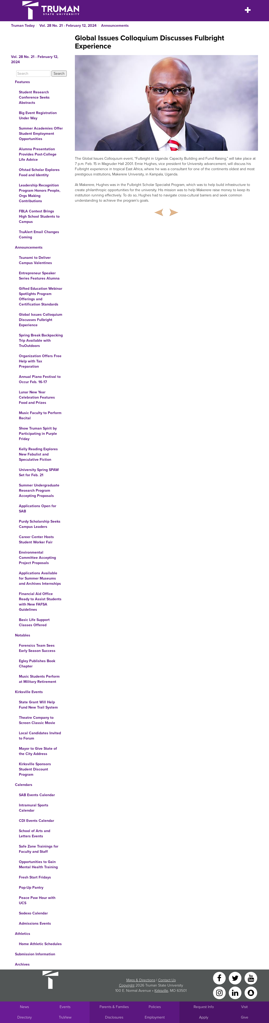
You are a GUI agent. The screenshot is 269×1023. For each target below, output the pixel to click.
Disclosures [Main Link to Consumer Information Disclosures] (114, 1017)
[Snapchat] (251, 992)
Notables (22, 635)
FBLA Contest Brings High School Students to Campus (39, 216)
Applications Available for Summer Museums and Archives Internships (40, 578)
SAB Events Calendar (37, 795)
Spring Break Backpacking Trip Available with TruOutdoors (41, 340)
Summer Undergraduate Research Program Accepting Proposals (39, 490)
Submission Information (35, 954)
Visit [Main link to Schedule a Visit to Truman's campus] (244, 1007)
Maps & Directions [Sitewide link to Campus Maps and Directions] (140, 980)
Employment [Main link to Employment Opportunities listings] (155, 1017)
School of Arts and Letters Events (34, 833)
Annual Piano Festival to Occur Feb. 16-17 (40, 379)
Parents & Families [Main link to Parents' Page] (114, 1007)
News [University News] (24, 1007)
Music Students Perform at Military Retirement (39, 679)
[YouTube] (251, 978)
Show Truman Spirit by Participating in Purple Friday (38, 433)
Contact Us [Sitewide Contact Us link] (167, 980)
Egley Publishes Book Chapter (37, 663)
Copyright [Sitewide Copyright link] (126, 985)
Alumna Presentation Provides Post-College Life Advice (37, 154)
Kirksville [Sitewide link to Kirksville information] (161, 990)
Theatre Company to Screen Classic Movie (37, 720)
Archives (22, 964)
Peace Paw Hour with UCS (37, 900)
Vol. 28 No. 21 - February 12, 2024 (67, 25)
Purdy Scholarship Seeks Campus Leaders (39, 524)
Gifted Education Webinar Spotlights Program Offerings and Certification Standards (40, 296)
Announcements (115, 25)
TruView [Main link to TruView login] (65, 1017)
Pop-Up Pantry (31, 887)
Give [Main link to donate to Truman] (244, 1017)
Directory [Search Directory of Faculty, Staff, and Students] (24, 1017)
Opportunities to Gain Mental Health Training (38, 864)
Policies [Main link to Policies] (155, 1007)
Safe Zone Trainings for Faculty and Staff (38, 849)
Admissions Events (35, 923)
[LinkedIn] (236, 992)
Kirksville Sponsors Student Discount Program (35, 769)
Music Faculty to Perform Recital (40, 415)
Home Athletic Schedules (40, 944)
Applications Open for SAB (37, 508)
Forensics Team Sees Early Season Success (37, 648)
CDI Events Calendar (36, 820)
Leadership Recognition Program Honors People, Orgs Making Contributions (39, 193)
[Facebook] (220, 978)
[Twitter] (236, 978)
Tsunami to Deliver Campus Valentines (35, 260)
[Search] (33, 73)
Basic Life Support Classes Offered (34, 622)
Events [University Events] (65, 1007)
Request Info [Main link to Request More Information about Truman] (204, 1007)
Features (22, 82)
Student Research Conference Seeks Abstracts (34, 97)
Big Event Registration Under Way (38, 115)
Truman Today (23, 25)
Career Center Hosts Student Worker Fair (36, 539)
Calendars (23, 785)
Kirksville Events (29, 692)
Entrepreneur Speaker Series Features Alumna (39, 276)
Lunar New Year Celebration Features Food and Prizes (37, 397)
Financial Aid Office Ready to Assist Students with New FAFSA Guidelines (40, 602)
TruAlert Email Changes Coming (39, 234)
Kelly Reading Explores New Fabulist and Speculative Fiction (38, 454)
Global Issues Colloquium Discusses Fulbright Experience (40, 319)
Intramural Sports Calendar (33, 808)
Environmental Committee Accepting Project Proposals (37, 557)
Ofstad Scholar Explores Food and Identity (39, 172)
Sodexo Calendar (33, 913)
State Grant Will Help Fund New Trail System (38, 705)
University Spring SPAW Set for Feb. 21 (39, 472)
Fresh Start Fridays (35, 877)
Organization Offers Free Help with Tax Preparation (40, 361)
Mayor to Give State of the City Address (38, 751)
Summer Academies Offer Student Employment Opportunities (41, 133)
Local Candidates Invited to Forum (40, 736)
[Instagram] (220, 992)
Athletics (22, 933)
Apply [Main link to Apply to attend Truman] (203, 1017)
